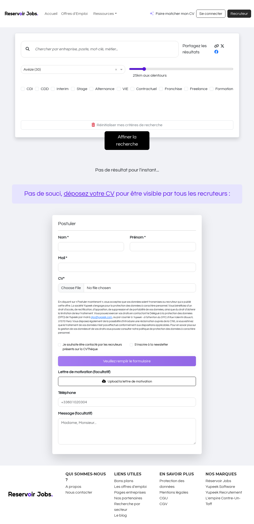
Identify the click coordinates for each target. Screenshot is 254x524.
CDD (45, 89)
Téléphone (67, 393)
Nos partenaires (128, 498)
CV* (61, 278)
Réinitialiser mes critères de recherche (127, 125)
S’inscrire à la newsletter (151, 344)
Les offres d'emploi (130, 487)
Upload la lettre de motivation (127, 381)
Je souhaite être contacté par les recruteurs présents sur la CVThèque (92, 347)
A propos (73, 487)
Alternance (104, 89)
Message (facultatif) (75, 413)
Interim (63, 89)
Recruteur (239, 14)
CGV (163, 504)
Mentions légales (173, 492)
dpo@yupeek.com (101, 317)
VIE (125, 89)
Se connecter (210, 14)
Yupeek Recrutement (224, 492)
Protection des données (171, 484)
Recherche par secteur (127, 507)
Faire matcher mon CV (175, 14)
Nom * (63, 237)
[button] (216, 46)
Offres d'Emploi (74, 14)
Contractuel (146, 89)
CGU (163, 498)
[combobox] (68, 69)
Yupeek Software (220, 487)
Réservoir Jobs (218, 481)
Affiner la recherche (127, 141)
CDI (30, 89)
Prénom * (138, 237)
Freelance (198, 89)
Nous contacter (78, 492)
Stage (82, 89)
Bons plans (123, 481)
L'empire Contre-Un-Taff (223, 501)
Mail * (62, 258)
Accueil (51, 14)
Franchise (173, 89)
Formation (224, 89)
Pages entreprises (130, 492)
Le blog (120, 515)
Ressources (103, 14)
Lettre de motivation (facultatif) (84, 372)
